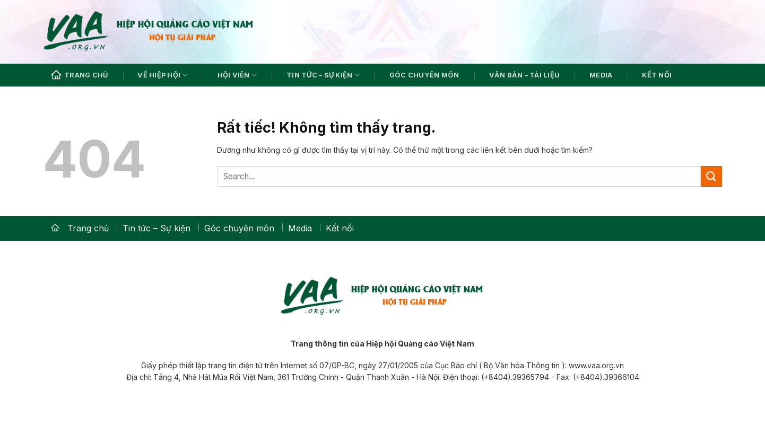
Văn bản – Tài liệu (524, 75)
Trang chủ (79, 75)
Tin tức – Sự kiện (323, 75)
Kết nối (657, 75)
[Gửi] (711, 176)
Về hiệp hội (162, 75)
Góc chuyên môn (424, 75)
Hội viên (237, 75)
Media (600, 75)
